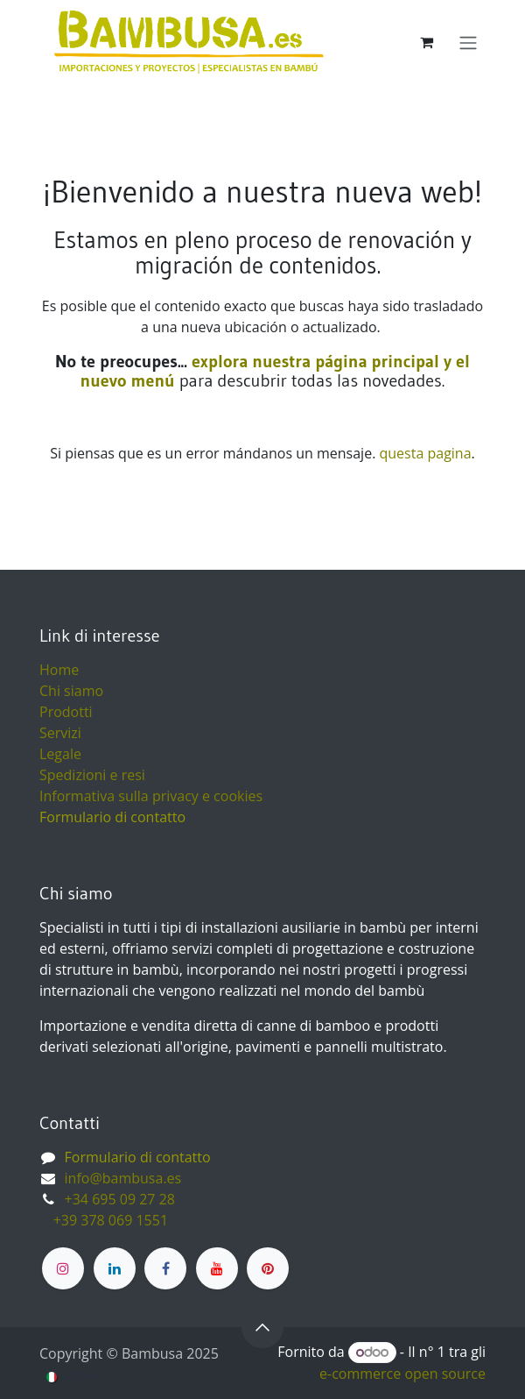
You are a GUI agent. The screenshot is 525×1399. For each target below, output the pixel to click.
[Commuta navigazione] (468, 42)
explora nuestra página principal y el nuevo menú (275, 371)
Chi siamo (71, 690)
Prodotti (66, 711)
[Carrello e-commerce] (426, 42)
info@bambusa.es (123, 1178)
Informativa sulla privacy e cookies (150, 796)
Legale (60, 753)
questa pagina (425, 453)
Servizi (60, 732)
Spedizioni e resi (92, 775)
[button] (263, 1327)
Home (59, 669)
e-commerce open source (402, 1373)
